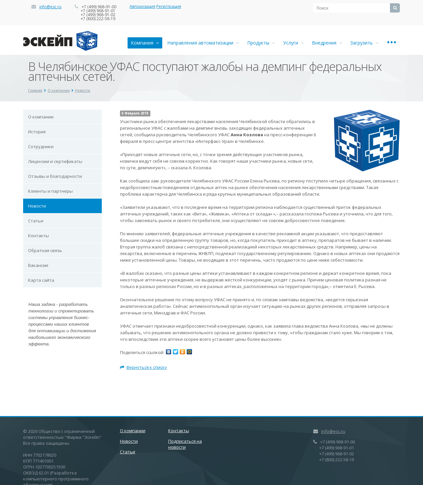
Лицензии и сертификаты (55, 161)
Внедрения (327, 43)
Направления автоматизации (203, 43)
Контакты (38, 236)
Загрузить (364, 43)
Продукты (261, 43)
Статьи (35, 221)
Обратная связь (45, 250)
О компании (59, 90)
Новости (82, 90)
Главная (35, 90)
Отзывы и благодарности (55, 176)
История (37, 132)
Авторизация (142, 6)
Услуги (293, 43)
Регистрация (168, 6)
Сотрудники (41, 146)
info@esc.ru (50, 7)
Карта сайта (41, 280)
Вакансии (38, 265)
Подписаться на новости (185, 444)
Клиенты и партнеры (50, 191)
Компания (145, 43)
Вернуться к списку (143, 367)
